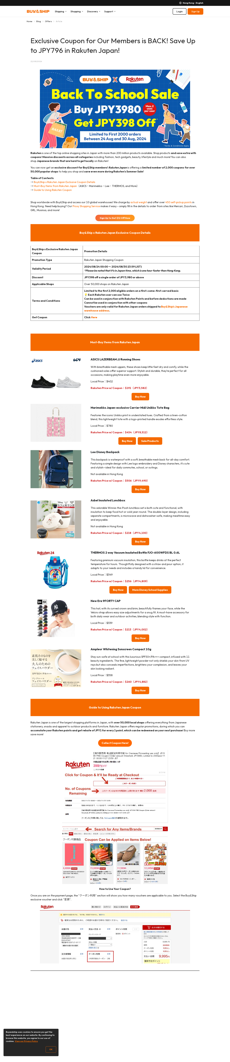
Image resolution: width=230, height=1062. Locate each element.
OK (51, 1049)
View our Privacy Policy (26, 1041)
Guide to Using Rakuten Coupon (53, 190)
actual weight (138, 202)
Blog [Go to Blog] (38, 21)
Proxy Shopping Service (86, 206)
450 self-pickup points (178, 202)
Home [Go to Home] (29, 21)
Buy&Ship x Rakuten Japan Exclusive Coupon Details (64, 182)
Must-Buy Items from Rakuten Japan (55, 186)
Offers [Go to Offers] (48, 21)
